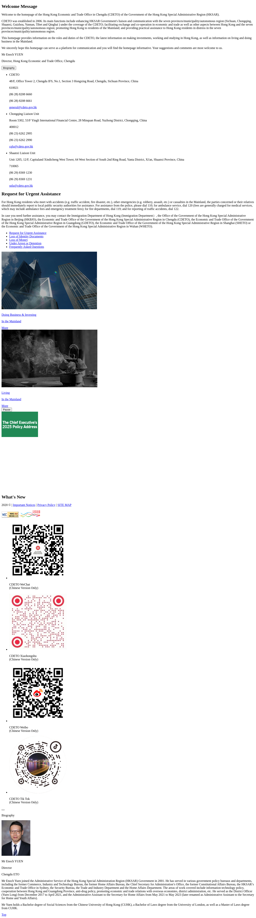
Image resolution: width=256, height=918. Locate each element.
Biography (9, 67)
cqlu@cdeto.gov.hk (21, 146)
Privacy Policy (46, 505)
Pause (6, 409)
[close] (3, 809)
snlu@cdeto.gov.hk (21, 185)
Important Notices (24, 505)
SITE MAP (64, 505)
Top (4, 914)
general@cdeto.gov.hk (23, 107)
